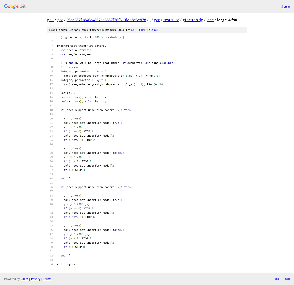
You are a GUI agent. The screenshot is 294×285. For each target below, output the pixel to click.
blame (153, 30)
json (286, 279)
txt (276, 279)
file (130, 30)
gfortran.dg (193, 19)
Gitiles (25, 279)
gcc (60, 19)
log (141, 30)
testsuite (171, 19)
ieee (210, 19)
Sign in (285, 6)
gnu (50, 19)
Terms (47, 279)
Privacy (35, 279)
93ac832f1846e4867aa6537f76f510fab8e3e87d (106, 19)
